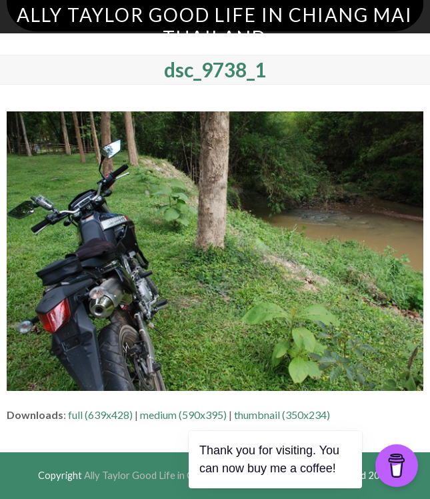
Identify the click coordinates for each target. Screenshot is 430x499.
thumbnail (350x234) (282, 414)
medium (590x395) (183, 414)
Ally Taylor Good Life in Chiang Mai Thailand (215, 26)
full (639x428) (100, 414)
